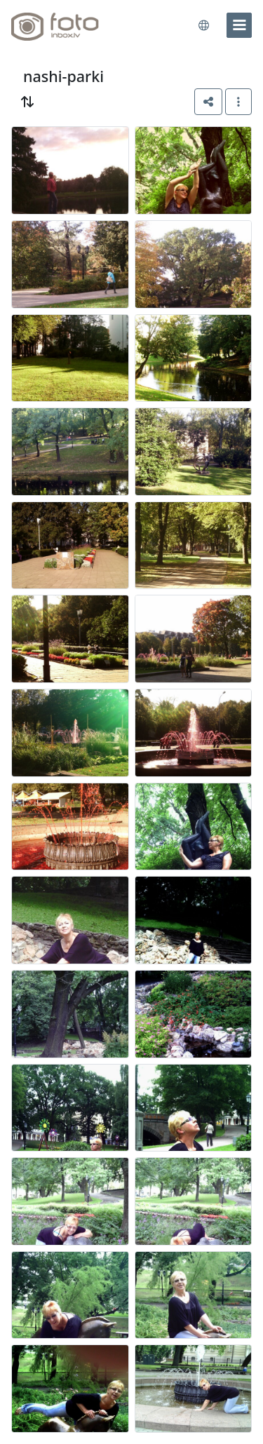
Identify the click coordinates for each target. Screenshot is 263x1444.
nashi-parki (63, 76)
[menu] (239, 25)
